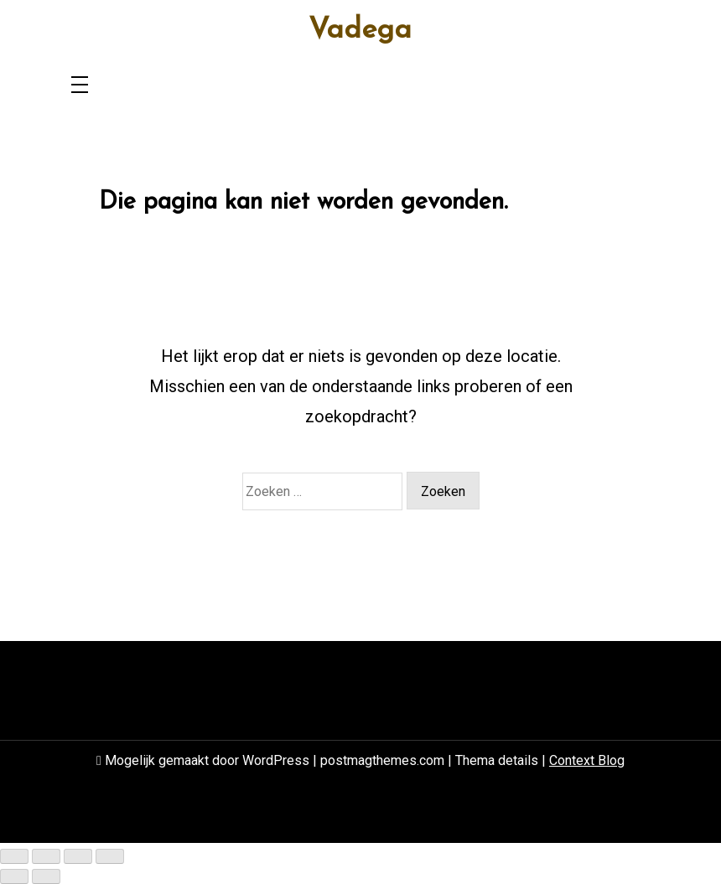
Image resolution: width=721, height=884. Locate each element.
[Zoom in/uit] (14, 856)
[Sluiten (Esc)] (110, 856)
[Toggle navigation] (79, 86)
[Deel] (78, 856)
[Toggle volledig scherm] (46, 856)
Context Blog (587, 760)
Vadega (360, 31)
